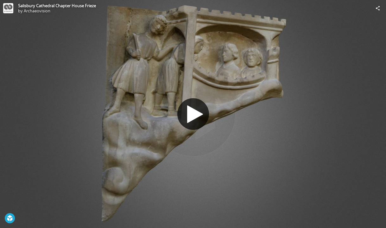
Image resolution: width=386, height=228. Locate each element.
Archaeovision (37, 11)
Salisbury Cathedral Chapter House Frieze (57, 6)
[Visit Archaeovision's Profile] (8, 8)
